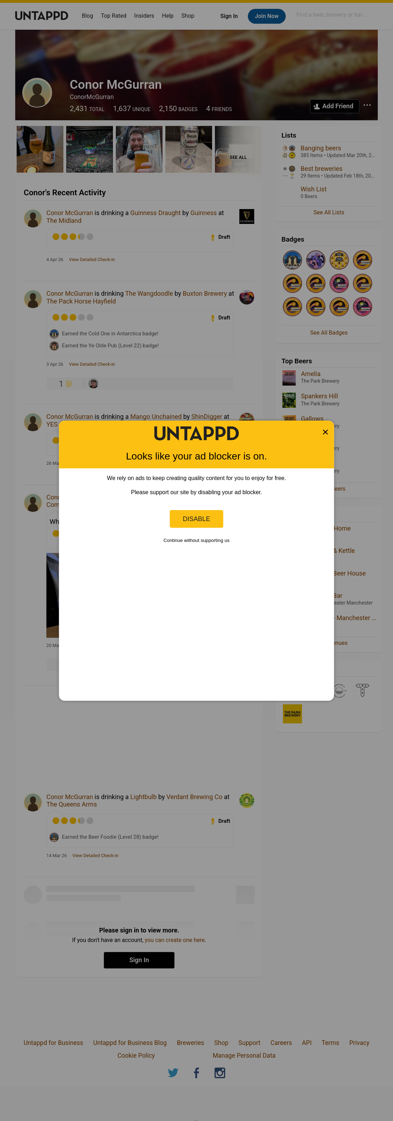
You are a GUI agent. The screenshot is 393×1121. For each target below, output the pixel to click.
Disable (196, 518)
